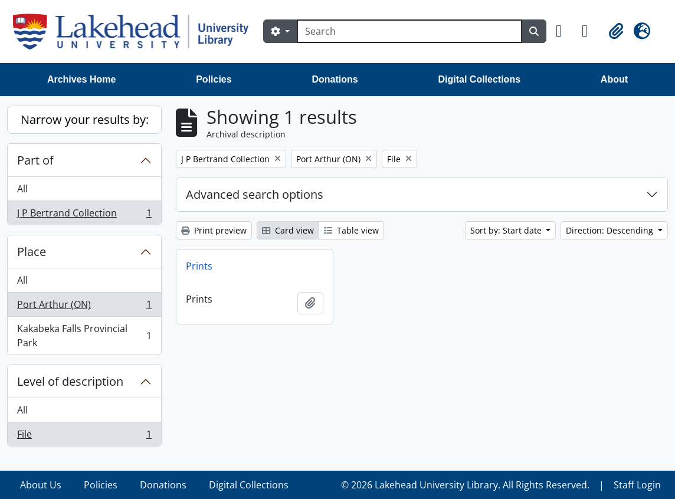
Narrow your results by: (85, 119)
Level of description (70, 381)
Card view (288, 230)
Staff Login (637, 484)
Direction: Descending (611, 230)
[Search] (409, 31)
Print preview (214, 230)
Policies (213, 79)
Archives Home (81, 79)
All (22, 188)
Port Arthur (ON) (84, 307)
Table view (351, 230)
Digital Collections (479, 79)
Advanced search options (254, 194)
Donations (335, 79)
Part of (35, 160)
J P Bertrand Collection (84, 215)
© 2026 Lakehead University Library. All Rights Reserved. (465, 484)
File (84, 436)
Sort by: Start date (507, 230)
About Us (40, 484)
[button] (564, 31)
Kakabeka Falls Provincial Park (84, 335)
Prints (199, 266)
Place (31, 252)
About (614, 79)
